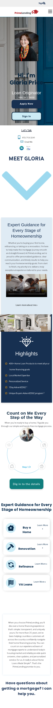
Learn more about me (26, 305)
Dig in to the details (26, 484)
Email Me (28, 141)
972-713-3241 (28, 137)
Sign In (42, 3)
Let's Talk (26, 130)
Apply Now (26, 103)
